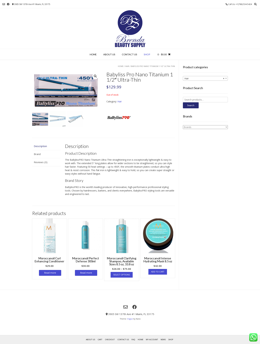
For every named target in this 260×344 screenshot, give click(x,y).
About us (109, 54)
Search (190, 105)
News (163, 339)
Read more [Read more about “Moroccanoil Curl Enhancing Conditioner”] (50, 272)
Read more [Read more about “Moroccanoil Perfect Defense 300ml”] (86, 272)
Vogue (130, 319)
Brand (37, 154)
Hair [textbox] (204, 78)
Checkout (110, 339)
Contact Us (129, 54)
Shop (147, 54)
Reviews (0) (40, 162)
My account (152, 339)
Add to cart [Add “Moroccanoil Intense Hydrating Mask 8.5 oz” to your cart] (157, 271)
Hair (127, 66)
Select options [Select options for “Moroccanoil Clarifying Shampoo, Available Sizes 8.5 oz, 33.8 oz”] (121, 274)
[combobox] (205, 78)
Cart (100, 339)
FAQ (133, 339)
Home (93, 54)
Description (40, 146)
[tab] (46, 146)
